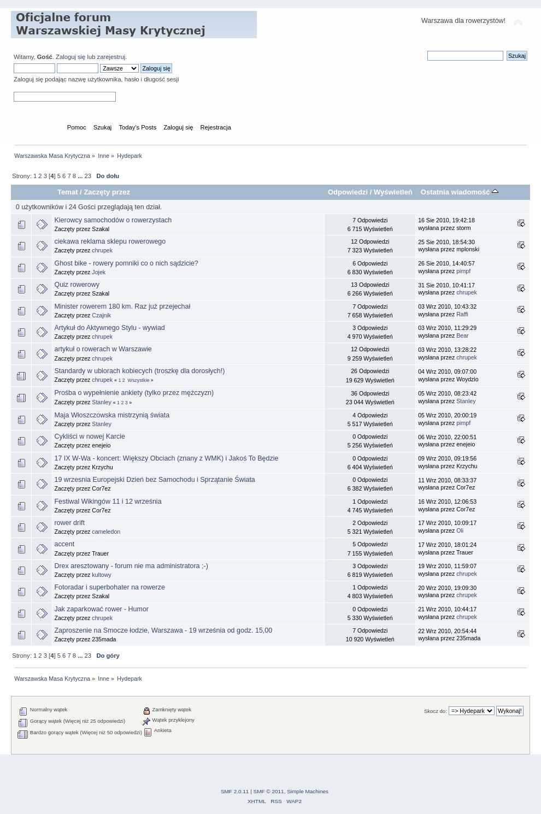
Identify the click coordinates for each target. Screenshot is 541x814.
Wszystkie (139, 380)
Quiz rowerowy (76, 284)
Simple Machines (307, 791)
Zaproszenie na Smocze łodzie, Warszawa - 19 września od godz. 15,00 (163, 630)
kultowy (101, 574)
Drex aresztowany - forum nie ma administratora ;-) (131, 566)
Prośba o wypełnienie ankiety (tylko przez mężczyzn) (134, 393)
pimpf (463, 271)
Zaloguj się (70, 57)
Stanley (101, 402)
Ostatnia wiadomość (459, 192)
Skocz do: (435, 711)
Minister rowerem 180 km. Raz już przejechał (122, 306)
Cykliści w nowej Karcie (89, 436)
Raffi (462, 314)
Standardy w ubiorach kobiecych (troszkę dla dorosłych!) (139, 371)
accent (64, 544)
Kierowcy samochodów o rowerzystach (113, 220)
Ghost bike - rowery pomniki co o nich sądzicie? (126, 263)
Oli (459, 530)
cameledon (106, 531)
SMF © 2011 (269, 791)
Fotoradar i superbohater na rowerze (109, 587)
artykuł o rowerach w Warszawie (102, 349)
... (81, 176)
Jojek (98, 272)
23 (88, 176)
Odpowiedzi (348, 192)
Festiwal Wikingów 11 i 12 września (107, 501)
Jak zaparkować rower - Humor (101, 609)
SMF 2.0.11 (235, 791)
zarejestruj (111, 57)
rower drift (69, 523)
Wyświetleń (393, 192)
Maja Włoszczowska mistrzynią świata (111, 415)
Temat (67, 192)
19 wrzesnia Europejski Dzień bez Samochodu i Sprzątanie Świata (154, 479)
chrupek (102, 250)
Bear (462, 335)
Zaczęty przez (107, 192)
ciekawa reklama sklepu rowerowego (110, 241)
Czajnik (101, 315)
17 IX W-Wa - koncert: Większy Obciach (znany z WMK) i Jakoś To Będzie (166, 458)
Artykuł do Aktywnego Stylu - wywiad (109, 328)
